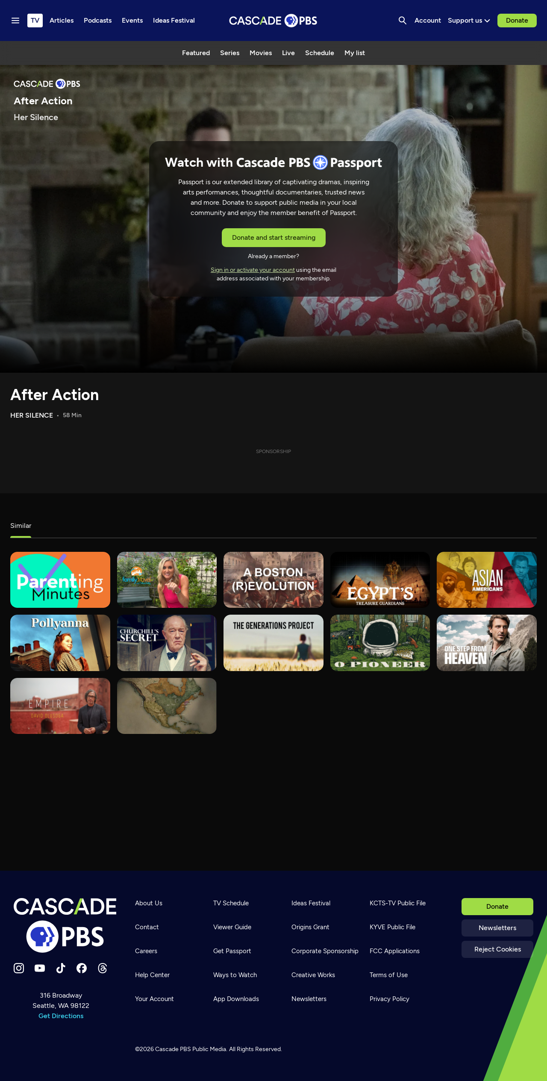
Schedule (319, 53)
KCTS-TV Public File (398, 903)
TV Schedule (231, 903)
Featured (196, 53)
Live (288, 53)
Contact (147, 927)
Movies (261, 53)
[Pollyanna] (60, 643)
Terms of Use (389, 975)
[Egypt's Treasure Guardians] (380, 580)
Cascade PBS (173, 1049)
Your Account (154, 999)
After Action (54, 395)
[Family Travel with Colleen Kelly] (167, 580)
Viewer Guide (232, 927)
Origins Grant (310, 927)
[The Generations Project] (273, 643)
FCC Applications (395, 951)
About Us (148, 903)
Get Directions (60, 1016)
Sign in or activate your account (253, 270)
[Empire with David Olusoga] (60, 706)
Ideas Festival (310, 903)
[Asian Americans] (487, 580)
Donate (517, 20)
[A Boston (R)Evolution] (273, 580)
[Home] (65, 925)
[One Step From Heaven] (487, 643)
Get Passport (232, 951)
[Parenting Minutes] (60, 580)
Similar (20, 525)
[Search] (402, 20)
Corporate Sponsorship (325, 951)
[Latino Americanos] (167, 706)
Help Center (152, 975)
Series (229, 53)
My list (354, 53)
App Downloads (236, 999)
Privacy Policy (389, 999)
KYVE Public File (392, 927)
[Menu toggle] (15, 20)
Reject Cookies (497, 949)
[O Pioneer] (380, 643)
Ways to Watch (235, 975)
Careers (146, 951)
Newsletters (497, 928)
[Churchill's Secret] (167, 643)
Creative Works (313, 975)
